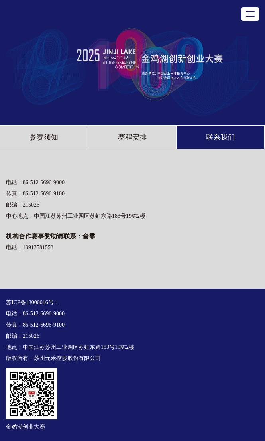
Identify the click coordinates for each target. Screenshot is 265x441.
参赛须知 (43, 137)
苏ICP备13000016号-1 (32, 302)
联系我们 (220, 137)
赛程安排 (132, 137)
